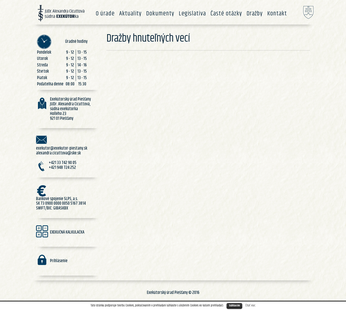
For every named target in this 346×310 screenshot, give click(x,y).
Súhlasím (234, 305)
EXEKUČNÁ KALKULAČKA (67, 232)
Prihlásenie (59, 261)
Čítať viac (250, 305)
